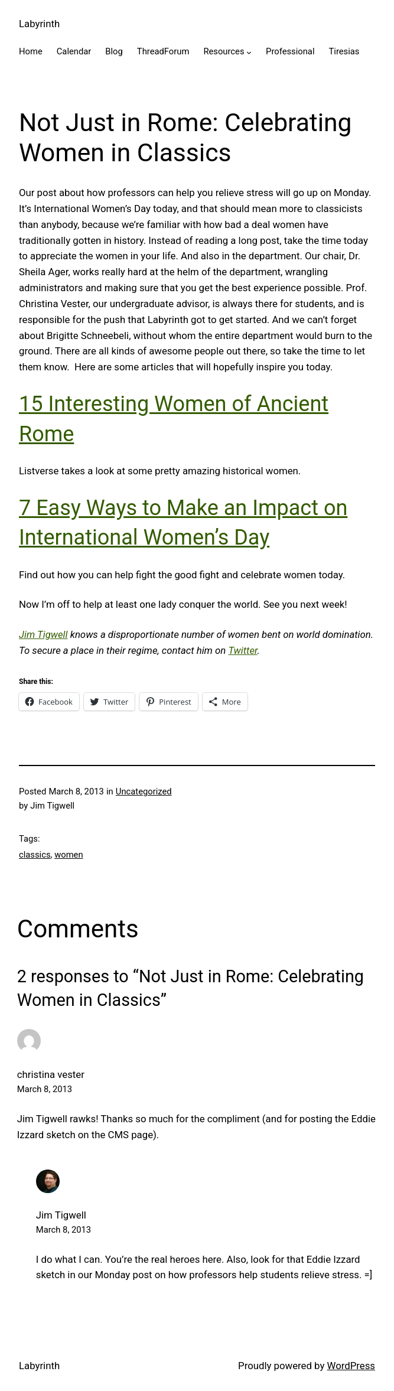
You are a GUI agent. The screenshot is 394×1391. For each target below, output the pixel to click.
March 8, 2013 (44, 1089)
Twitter (242, 650)
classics (35, 854)
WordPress (351, 1366)
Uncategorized (144, 791)
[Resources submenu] (249, 52)
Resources (223, 51)
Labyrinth (39, 24)
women (68, 854)
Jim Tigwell (43, 634)
